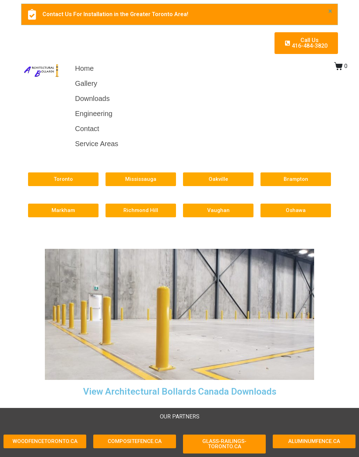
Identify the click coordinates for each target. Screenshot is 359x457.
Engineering (94, 113)
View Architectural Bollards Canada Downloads (179, 391)
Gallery (86, 83)
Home (84, 68)
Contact (87, 128)
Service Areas (96, 144)
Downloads (92, 98)
